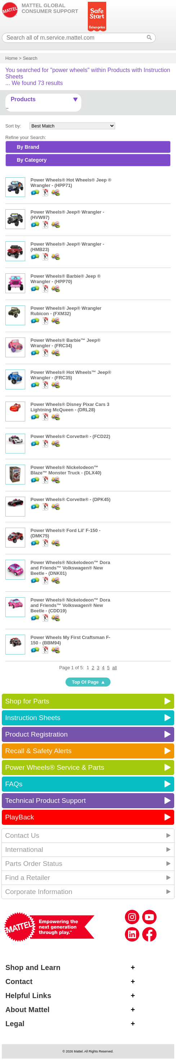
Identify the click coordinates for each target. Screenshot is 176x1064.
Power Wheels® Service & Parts (54, 767)
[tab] (88, 147)
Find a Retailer (27, 877)
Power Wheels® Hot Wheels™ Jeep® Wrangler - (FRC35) (71, 375)
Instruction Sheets (32, 717)
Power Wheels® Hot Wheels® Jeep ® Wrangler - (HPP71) (71, 182)
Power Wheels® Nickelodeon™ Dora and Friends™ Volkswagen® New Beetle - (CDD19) (70, 605)
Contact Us (22, 835)
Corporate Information (38, 891)
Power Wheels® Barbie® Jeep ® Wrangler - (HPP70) (66, 278)
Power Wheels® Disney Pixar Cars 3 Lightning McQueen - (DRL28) (70, 407)
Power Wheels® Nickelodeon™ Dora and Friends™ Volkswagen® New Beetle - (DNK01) (70, 568)
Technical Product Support (45, 800)
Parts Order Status (33, 863)
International (24, 849)
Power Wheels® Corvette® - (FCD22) (70, 436)
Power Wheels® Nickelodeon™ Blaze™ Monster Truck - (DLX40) (66, 470)
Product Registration (36, 734)
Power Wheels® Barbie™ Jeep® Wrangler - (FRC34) (66, 342)
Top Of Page (85, 682)
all (114, 667)
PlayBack (19, 817)
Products (23, 99)
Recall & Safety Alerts (38, 751)
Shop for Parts (27, 701)
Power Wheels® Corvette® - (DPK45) (70, 499)
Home (11, 58)
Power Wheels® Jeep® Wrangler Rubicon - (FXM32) (66, 310)
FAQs (13, 784)
